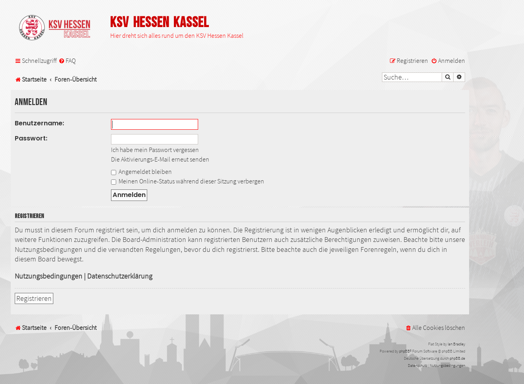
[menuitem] (67, 61)
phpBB (404, 351)
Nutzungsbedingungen (48, 276)
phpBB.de (457, 358)
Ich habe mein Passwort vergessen (155, 150)
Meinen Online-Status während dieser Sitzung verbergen (187, 181)
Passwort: (31, 138)
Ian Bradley (456, 344)
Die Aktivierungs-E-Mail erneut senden (160, 159)
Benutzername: (39, 123)
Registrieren (34, 298)
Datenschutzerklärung (119, 276)
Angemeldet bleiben (141, 171)
